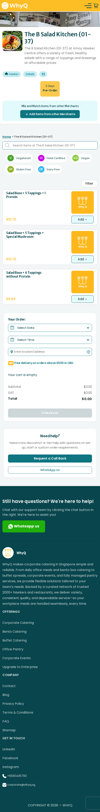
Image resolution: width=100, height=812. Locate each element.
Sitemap (9, 730)
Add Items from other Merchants (50, 114)
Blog (5, 694)
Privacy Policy (13, 703)
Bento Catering (14, 631)
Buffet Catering (14, 640)
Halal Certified (51, 158)
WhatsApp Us (50, 470)
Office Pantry (12, 649)
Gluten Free (19, 169)
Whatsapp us (23, 526)
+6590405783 (17, 776)
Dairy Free (49, 169)
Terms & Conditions (17, 712)
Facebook (10, 758)
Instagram (10, 767)
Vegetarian (19, 158)
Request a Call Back (50, 458)
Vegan (81, 158)
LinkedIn (8, 749)
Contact (9, 686)
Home (6, 137)
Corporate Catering (18, 622)
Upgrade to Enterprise (20, 667)
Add (82, 219)
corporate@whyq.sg (21, 785)
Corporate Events (16, 658)
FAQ (5, 721)
